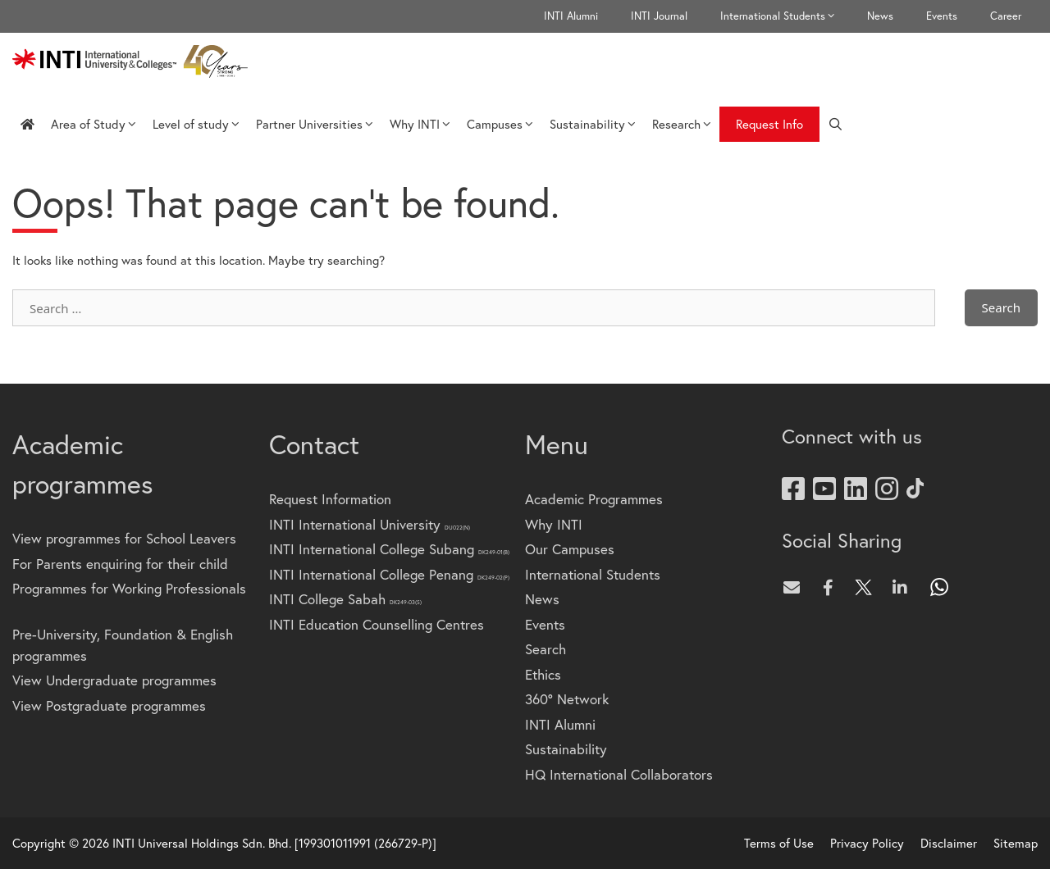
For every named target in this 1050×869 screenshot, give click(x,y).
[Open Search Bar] (835, 124)
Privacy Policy (867, 843)
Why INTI (420, 124)
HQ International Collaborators (619, 774)
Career (1005, 16)
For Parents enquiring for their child (120, 563)
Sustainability (593, 124)
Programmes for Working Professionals (129, 588)
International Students (785, 16)
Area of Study (93, 124)
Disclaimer (948, 843)
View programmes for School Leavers (124, 538)
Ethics (543, 674)
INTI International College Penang (389, 574)
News (880, 16)
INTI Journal (659, 16)
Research (681, 124)
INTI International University (369, 524)
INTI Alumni (571, 16)
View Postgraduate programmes (109, 705)
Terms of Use (779, 843)
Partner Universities (314, 124)
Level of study (196, 124)
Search (545, 648)
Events (941, 16)
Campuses (500, 124)
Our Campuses (569, 548)
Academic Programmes (594, 498)
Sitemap (1015, 843)
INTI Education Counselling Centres (376, 624)
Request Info (769, 124)
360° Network (567, 698)
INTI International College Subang (389, 548)
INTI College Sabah (345, 598)
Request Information (330, 498)
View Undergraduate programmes (114, 680)
